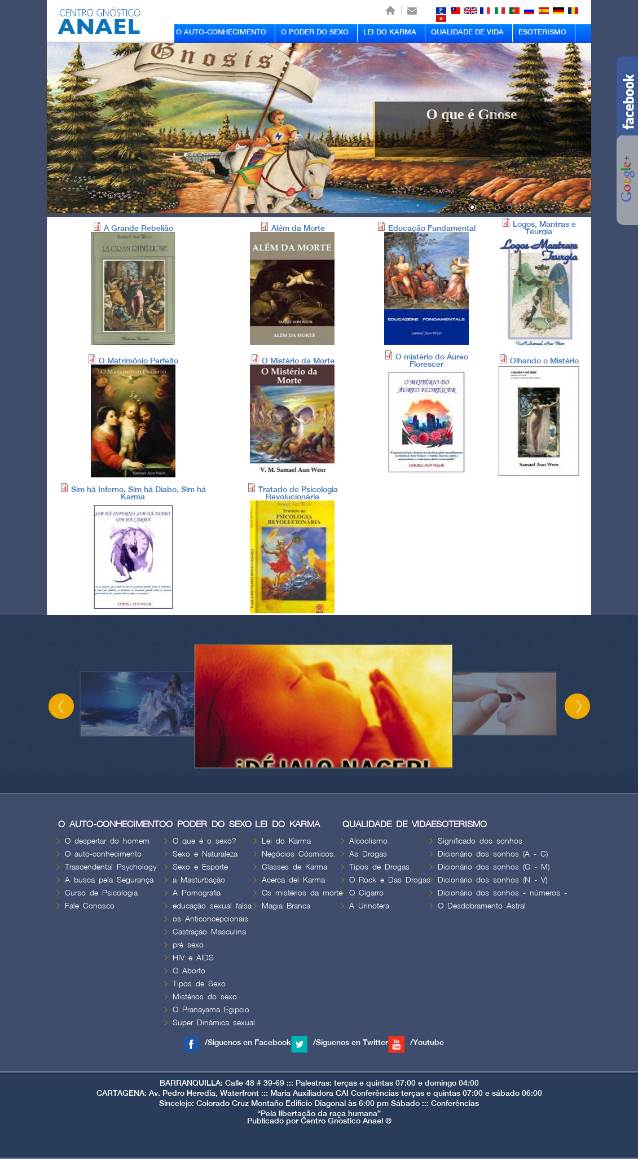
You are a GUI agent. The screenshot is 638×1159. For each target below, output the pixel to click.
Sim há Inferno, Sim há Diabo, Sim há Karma (138, 493)
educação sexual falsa (212, 906)
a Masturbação (199, 880)
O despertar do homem (107, 841)
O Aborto (189, 970)
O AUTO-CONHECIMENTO (221, 32)
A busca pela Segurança (109, 880)
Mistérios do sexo (205, 996)
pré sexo (188, 945)
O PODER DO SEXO (315, 32)
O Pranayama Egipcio (211, 1009)
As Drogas (368, 854)
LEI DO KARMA (389, 32)
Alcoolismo (368, 841)
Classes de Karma (294, 867)
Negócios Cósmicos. (299, 854)
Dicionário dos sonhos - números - (502, 893)
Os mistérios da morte (302, 893)
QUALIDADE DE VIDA (467, 32)
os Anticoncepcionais (210, 919)
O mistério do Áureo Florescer (431, 360)
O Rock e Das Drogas (389, 880)
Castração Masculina (209, 932)
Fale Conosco (90, 906)
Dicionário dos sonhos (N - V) (492, 880)
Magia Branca (286, 906)
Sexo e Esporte (200, 867)
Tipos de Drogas (379, 867)
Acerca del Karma (293, 880)
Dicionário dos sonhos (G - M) (493, 867)
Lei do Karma (286, 841)
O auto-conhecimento (103, 854)
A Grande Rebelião (138, 228)
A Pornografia (197, 893)
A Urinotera (369, 906)
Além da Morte (298, 228)
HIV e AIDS (193, 958)
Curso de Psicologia (101, 893)
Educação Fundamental (432, 228)
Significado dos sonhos (480, 841)
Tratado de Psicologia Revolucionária (298, 493)
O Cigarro (366, 893)
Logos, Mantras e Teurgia (544, 228)
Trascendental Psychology (110, 867)
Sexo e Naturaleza (205, 854)
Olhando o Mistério (544, 361)
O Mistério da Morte (298, 361)
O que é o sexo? (204, 841)
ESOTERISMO (542, 32)
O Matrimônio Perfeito (138, 361)
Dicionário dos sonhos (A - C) (493, 854)
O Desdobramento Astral (482, 906)
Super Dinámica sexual (214, 1022)
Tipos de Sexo (199, 983)
